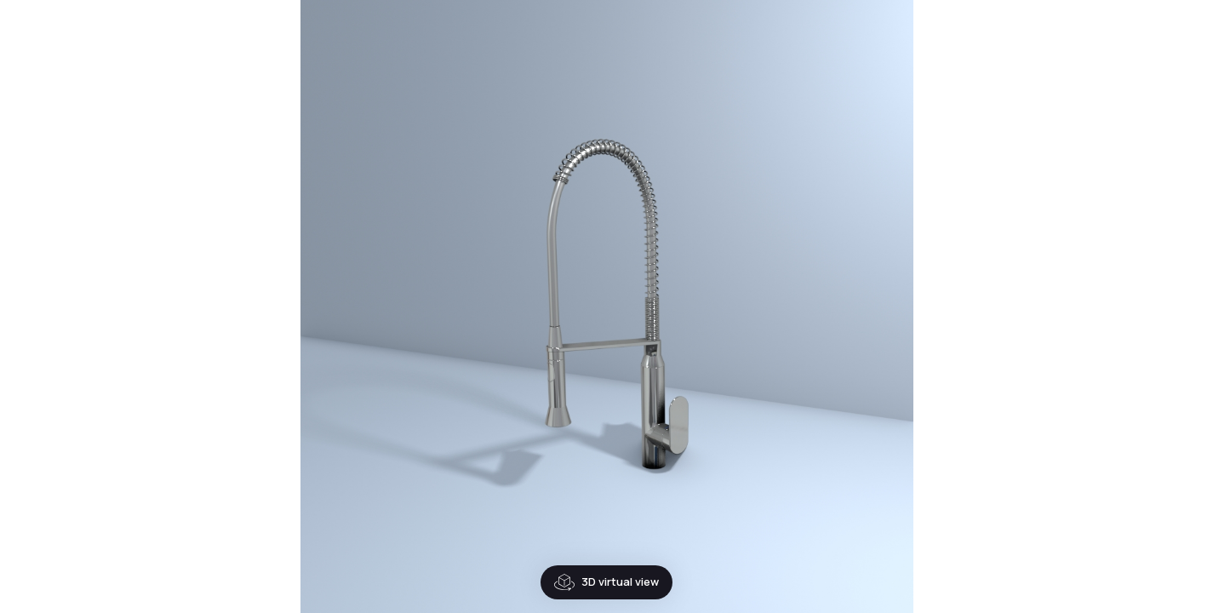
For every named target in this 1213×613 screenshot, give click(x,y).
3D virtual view (564, 582)
